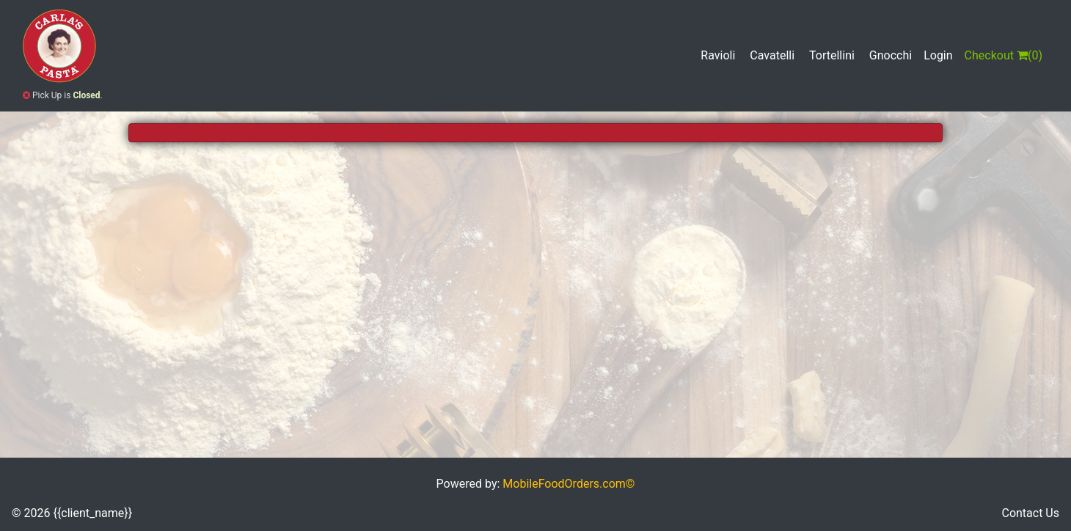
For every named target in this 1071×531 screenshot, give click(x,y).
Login (938, 55)
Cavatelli (772, 55)
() (1003, 55)
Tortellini (832, 55)
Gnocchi (890, 55)
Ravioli (718, 55)
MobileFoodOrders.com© (568, 484)
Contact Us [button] (1030, 513)
